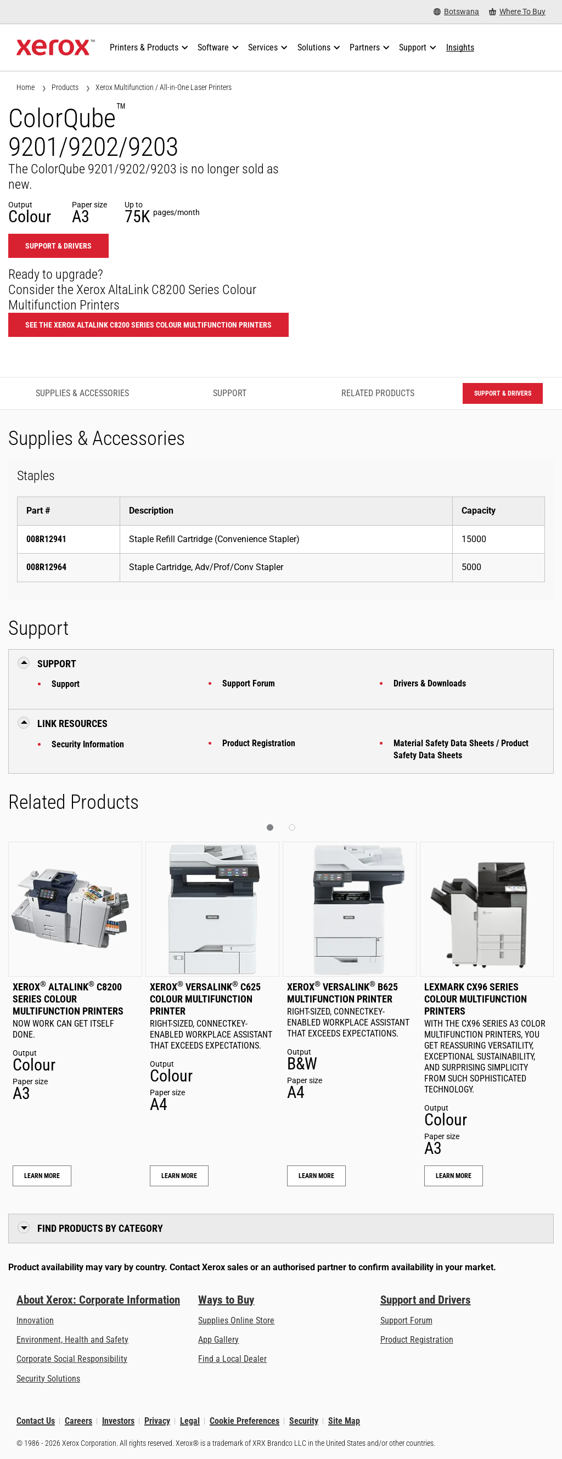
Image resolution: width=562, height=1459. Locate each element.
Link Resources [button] (72, 723)
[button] (270, 827)
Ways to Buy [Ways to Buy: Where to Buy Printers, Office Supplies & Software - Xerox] (226, 1299)
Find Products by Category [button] (100, 1228)
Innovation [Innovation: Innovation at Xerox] (35, 1320)
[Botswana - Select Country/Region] (456, 11)
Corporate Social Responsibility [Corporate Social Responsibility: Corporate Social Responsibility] (71, 1359)
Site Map (344, 1421)
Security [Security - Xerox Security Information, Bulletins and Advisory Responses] (303, 1421)
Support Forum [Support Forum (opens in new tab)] (406, 1320)
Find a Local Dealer (232, 1359)
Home (25, 87)
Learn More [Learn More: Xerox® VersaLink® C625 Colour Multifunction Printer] (179, 1176)
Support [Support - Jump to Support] (229, 393)
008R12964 (46, 567)
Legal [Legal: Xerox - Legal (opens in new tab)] (190, 1421)
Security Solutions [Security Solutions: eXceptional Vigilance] (48, 1378)
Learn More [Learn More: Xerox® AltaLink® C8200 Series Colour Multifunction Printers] (42, 1176)
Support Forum (248, 683)
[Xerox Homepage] (55, 48)
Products (65, 87)
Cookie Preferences (244, 1421)
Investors (118, 1421)
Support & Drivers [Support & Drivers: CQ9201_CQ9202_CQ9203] (58, 245)
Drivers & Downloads (430, 683)
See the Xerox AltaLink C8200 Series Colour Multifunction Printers (148, 324)
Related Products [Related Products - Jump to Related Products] (377, 393)
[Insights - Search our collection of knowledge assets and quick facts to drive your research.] (460, 48)
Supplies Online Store (236, 1320)
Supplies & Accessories (82, 393)
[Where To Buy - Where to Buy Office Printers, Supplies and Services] (517, 11)
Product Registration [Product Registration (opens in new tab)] (416, 1339)
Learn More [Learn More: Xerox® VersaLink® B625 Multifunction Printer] (316, 1176)
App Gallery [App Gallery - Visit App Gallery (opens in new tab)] (218, 1339)
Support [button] (56, 663)
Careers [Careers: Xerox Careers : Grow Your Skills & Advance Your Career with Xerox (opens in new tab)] (78, 1421)
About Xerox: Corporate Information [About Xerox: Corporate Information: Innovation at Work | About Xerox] (98, 1299)
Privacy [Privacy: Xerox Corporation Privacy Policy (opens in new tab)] (157, 1421)
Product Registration (258, 743)
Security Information (88, 744)
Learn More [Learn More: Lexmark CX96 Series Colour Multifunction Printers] (453, 1176)
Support (66, 684)
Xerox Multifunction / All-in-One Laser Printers (163, 87)
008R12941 (46, 539)
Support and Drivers (425, 1299)
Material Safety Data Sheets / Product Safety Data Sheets (461, 749)
